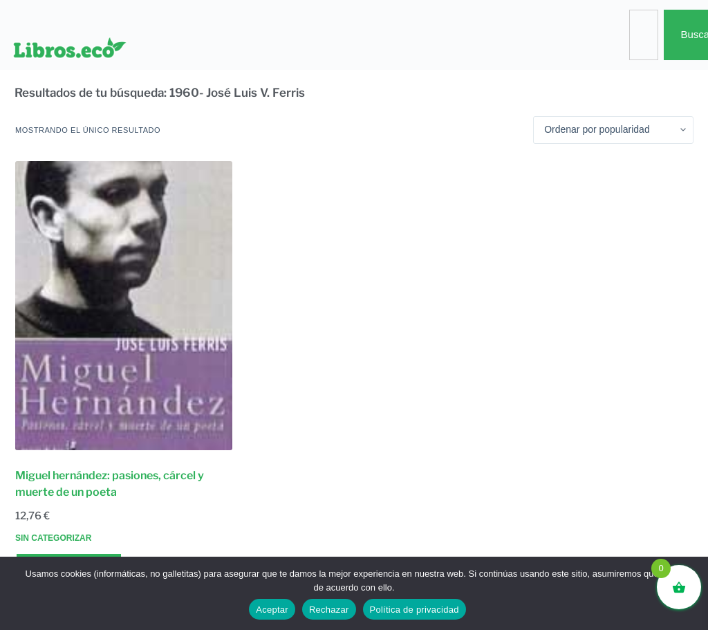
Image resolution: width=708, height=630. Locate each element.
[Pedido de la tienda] (613, 130)
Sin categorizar (53, 538)
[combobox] (643, 35)
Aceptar (272, 609)
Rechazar (329, 609)
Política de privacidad (414, 609)
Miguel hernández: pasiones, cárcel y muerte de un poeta (109, 484)
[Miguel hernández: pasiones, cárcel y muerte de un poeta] (123, 305)
